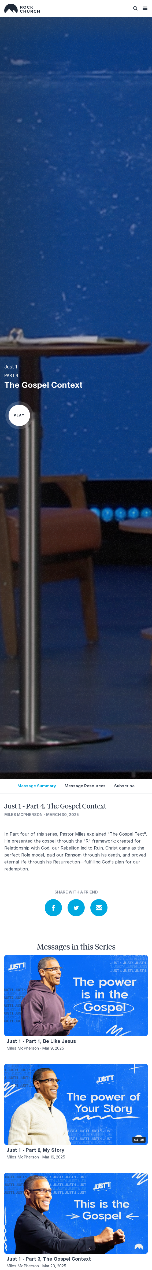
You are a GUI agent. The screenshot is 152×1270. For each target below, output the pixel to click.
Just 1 (10, 367)
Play (19, 415)
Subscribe (124, 785)
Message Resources (85, 785)
